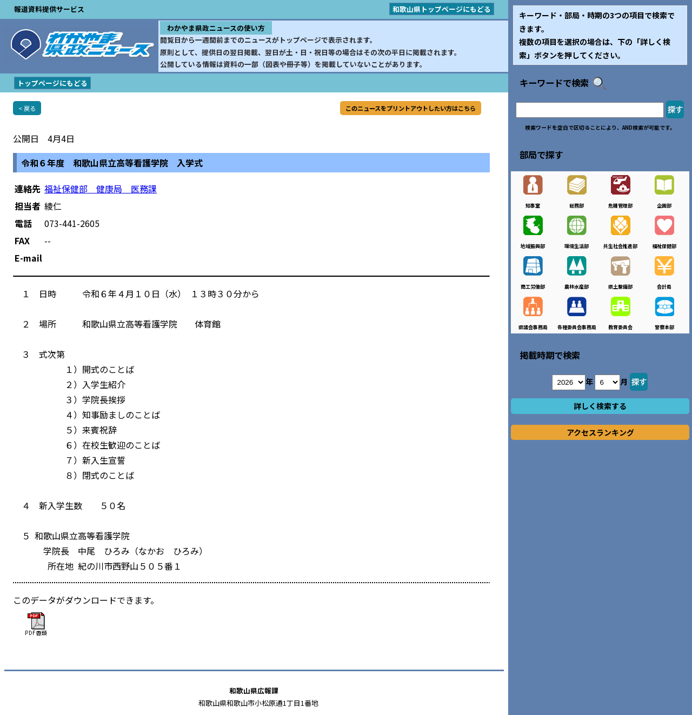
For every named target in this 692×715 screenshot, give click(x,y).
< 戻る (27, 108)
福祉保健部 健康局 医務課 (100, 188)
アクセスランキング (600, 432)
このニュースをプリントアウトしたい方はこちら (410, 108)
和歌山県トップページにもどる (441, 9)
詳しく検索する (600, 405)
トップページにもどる (52, 83)
